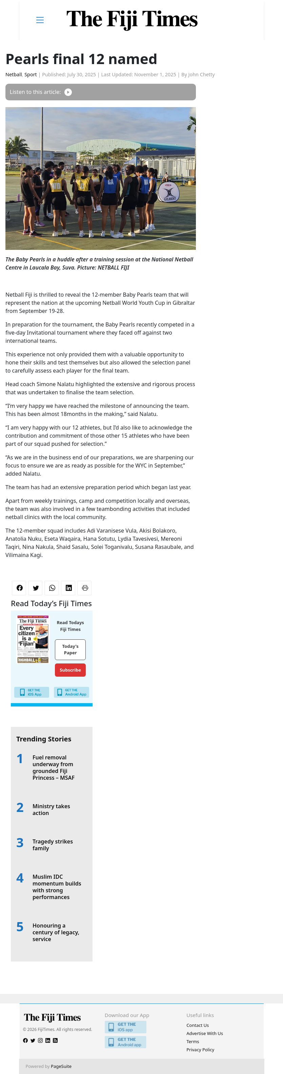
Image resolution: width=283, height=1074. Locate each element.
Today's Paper (70, 649)
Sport (30, 74)
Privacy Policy (200, 1050)
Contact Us (197, 1025)
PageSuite (61, 1066)
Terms (192, 1041)
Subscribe (70, 670)
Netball (13, 74)
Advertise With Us (204, 1033)
